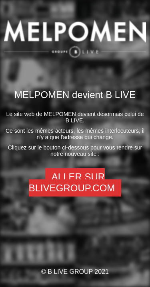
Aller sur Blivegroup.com (72, 182)
